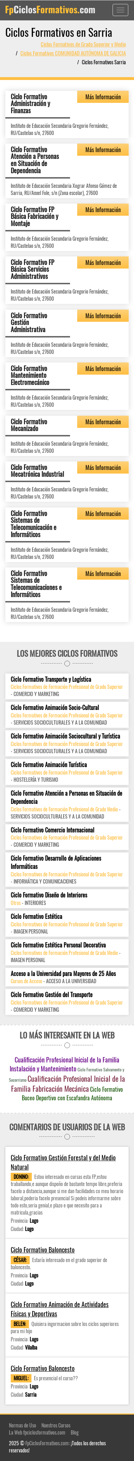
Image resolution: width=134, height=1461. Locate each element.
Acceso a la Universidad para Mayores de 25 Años (63, 974)
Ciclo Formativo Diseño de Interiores (49, 895)
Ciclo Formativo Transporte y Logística (51, 679)
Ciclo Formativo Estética (36, 916)
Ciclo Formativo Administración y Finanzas (30, 103)
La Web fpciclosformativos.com (37, 1432)
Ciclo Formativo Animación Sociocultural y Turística (65, 736)
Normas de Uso (22, 1425)
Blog (75, 1432)
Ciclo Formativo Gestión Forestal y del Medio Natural (63, 1162)
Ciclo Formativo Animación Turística (49, 765)
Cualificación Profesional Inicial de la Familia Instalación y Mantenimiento (64, 1064)
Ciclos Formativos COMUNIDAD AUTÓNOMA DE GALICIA (73, 53)
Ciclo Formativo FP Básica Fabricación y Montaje (34, 216)
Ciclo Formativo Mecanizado (29, 425)
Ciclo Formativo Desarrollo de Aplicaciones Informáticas (56, 862)
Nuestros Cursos (55, 1425)
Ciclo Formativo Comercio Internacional (52, 830)
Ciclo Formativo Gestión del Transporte (52, 995)
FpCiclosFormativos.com (47, 1443)
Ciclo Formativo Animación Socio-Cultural (55, 708)
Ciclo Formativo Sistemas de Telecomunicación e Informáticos (33, 524)
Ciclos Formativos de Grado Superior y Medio (83, 44)
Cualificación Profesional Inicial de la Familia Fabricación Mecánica (68, 1083)
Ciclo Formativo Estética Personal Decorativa (58, 945)
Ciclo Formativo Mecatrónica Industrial (37, 470)
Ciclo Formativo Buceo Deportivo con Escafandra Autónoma (72, 1093)
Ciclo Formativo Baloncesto (43, 1249)
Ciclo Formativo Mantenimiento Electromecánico (30, 375)
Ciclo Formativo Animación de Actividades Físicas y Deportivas (60, 1309)
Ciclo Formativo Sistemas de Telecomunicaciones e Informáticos (36, 584)
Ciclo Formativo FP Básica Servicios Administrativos (32, 269)
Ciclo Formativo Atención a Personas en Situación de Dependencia (35, 160)
